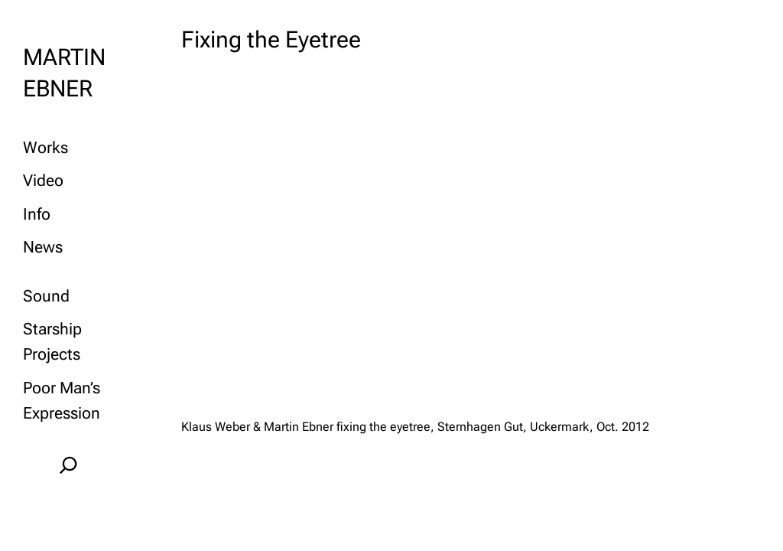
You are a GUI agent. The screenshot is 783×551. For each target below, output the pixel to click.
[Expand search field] (69, 465)
